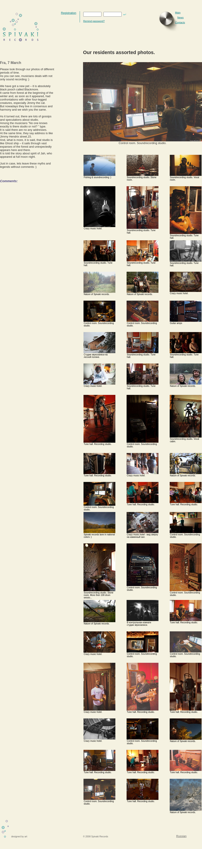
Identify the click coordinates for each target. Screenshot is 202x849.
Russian (181, 836)
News (180, 17)
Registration (68, 13)
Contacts (180, 22)
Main (177, 12)
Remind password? (94, 21)
